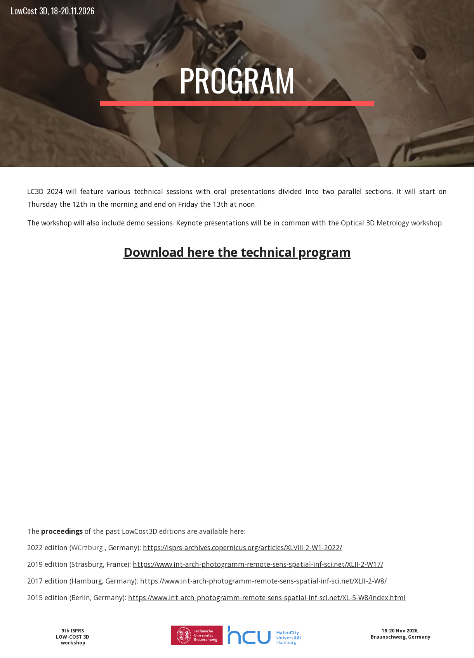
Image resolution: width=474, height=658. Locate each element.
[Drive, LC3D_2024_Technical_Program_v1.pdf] (237, 402)
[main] (237, 83)
